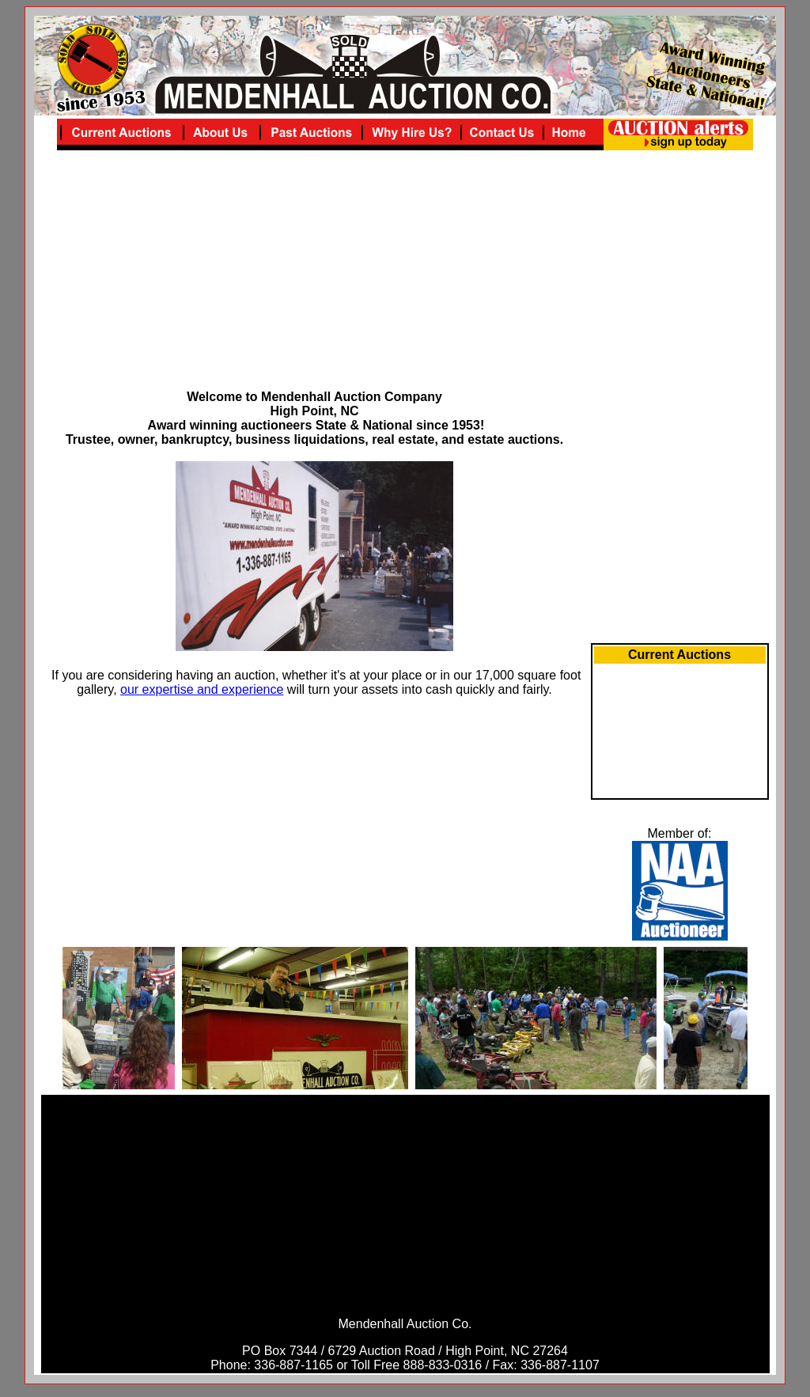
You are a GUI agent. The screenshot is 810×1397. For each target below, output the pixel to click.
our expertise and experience (201, 689)
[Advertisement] (315, 279)
